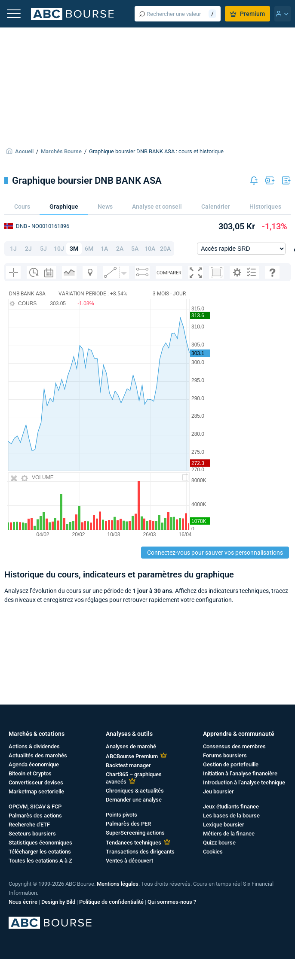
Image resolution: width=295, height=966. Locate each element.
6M (89, 248)
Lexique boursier (223, 824)
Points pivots (121, 814)
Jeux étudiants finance (231, 806)
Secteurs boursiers (32, 833)
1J (13, 248)
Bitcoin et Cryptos (30, 773)
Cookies (213, 851)
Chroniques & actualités (135, 790)
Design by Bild (58, 902)
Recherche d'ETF (29, 824)
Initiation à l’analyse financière (240, 773)
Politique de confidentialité (111, 902)
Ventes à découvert (129, 860)
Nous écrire (23, 902)
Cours (22, 206)
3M (74, 248)
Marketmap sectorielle (36, 791)
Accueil (24, 151)
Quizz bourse (219, 842)
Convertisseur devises (36, 782)
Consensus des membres (234, 746)
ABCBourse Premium (132, 756)
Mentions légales (117, 884)
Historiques (265, 206)
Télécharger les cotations (40, 851)
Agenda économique (34, 764)
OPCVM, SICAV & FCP (35, 806)
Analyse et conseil (157, 206)
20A (165, 248)
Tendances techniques (133, 842)
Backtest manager (128, 765)
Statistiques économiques (40, 842)
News (105, 206)
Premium (247, 13)
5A (134, 248)
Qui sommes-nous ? (172, 902)
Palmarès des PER (128, 823)
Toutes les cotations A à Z (40, 860)
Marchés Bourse (61, 151)
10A (149, 248)
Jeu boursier (218, 791)
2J (28, 248)
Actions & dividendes (34, 746)
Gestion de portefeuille (230, 764)
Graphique (63, 206)
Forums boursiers (225, 755)
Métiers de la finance (229, 833)
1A (104, 248)
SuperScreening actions (135, 832)
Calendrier (215, 206)
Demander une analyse (134, 799)
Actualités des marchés (38, 755)
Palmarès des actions (35, 815)
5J (43, 248)
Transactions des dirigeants (140, 851)
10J (59, 248)
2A (119, 248)
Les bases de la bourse (231, 815)
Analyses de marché (131, 746)
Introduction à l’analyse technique (244, 782)
